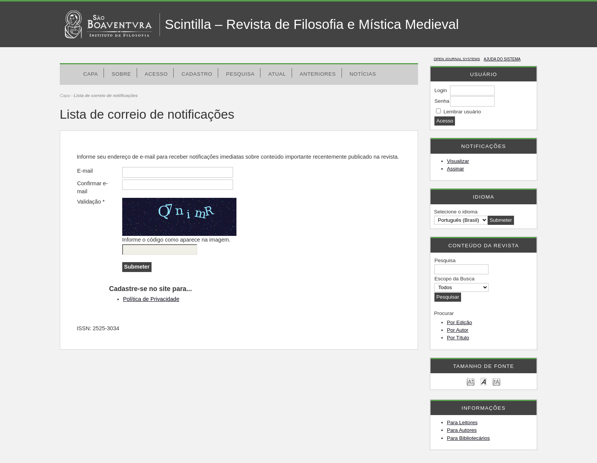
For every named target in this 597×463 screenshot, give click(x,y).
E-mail (85, 171)
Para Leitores (462, 422)
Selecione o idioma (455, 212)
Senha (441, 101)
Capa (90, 74)
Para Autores (462, 430)
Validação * (91, 202)
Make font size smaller (470, 381)
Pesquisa (240, 74)
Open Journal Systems (457, 59)
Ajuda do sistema (502, 59)
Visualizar (458, 161)
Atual (277, 74)
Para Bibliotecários (468, 438)
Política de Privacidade (151, 299)
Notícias (363, 74)
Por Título (458, 337)
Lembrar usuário (462, 112)
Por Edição (459, 322)
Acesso (156, 74)
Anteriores (318, 74)
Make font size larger (496, 381)
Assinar (455, 169)
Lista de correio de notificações (106, 95)
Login (440, 90)
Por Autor (457, 330)
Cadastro (197, 74)
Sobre (121, 74)
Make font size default (483, 381)
